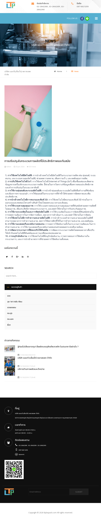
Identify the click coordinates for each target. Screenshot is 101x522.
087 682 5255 (83, 6)
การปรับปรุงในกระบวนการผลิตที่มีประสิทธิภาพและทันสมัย (37, 161)
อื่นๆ (9, 325)
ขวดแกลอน (11, 307)
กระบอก (10, 319)
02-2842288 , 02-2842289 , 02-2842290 (32, 445)
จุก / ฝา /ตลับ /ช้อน (14, 301)
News (75, 71)
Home (58, 71)
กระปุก (9, 313)
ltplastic (21, 454)
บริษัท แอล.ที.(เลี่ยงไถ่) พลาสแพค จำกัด (35, 357)
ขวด (8, 295)
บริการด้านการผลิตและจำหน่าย (31, 369)
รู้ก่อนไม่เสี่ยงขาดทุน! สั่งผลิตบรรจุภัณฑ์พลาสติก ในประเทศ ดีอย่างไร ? (48, 346)
